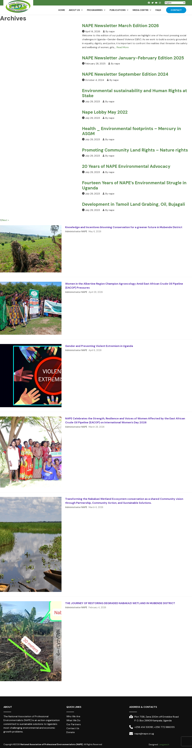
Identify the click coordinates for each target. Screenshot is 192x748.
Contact (176, 10)
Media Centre (142, 10)
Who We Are (73, 716)
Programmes (96, 10)
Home (61, 10)
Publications (119, 10)
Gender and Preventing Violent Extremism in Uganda (99, 346)
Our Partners (73, 724)
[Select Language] (175, 2)
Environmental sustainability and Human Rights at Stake (134, 93)
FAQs (158, 10)
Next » (5, 220)
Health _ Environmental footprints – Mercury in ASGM (131, 131)
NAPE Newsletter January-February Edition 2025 (133, 58)
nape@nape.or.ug (144, 733)
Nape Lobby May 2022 (105, 112)
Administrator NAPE (76, 231)
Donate (70, 732)
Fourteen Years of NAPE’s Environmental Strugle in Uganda (134, 185)
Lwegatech (164, 744)
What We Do (73, 720)
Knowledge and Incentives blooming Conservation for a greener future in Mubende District (123, 227)
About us (76, 10)
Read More (123, 47)
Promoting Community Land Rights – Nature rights (135, 150)
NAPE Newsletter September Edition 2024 (125, 74)
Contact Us (72, 728)
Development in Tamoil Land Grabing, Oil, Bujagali (133, 204)
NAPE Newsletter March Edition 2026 (120, 25)
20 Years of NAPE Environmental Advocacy (126, 166)
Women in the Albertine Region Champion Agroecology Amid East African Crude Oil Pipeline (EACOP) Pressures (124, 285)
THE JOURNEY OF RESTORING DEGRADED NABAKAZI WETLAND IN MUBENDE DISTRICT (120, 603)
